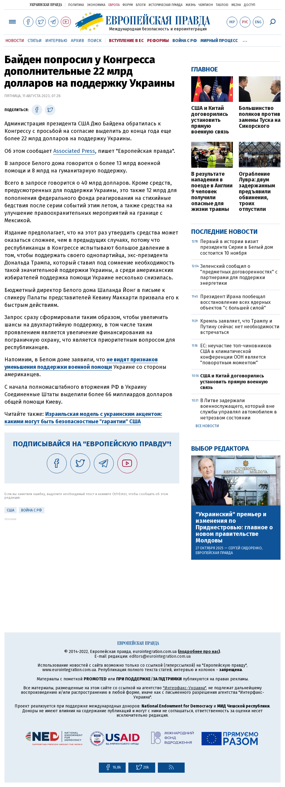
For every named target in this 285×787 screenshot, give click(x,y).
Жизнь (191, 5)
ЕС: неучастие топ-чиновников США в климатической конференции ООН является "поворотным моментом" (236, 354)
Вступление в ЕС (126, 40)
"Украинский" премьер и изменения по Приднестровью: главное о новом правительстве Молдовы (234, 527)
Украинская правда (45, 4)
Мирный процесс (219, 40)
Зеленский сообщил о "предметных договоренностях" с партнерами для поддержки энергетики (239, 274)
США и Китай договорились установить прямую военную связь (210, 120)
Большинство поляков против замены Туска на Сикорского (260, 117)
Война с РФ (184, 40)
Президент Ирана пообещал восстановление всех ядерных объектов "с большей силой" (235, 302)
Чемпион (206, 5)
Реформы (158, 40)
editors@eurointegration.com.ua (160, 656)
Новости (14, 40)
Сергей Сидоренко (245, 548)
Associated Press (74, 151)
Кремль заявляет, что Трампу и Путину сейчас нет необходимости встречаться (239, 326)
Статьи (35, 40)
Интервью (56, 40)
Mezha (236, 5)
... (244, 39)
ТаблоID (222, 5)
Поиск (95, 40)
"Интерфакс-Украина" (184, 687)
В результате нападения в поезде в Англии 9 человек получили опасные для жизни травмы (212, 192)
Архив (77, 40)
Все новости (207, 426)
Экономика (96, 5)
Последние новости (224, 232)
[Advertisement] (91, 562)
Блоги (141, 5)
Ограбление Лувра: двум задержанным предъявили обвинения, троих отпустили (257, 192)
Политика (76, 5)
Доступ (249, 5)
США (10, 510)
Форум (128, 5)
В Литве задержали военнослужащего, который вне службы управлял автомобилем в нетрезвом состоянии (238, 409)
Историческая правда (166, 5)
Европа (114, 5)
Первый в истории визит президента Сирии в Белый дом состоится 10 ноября (236, 247)
